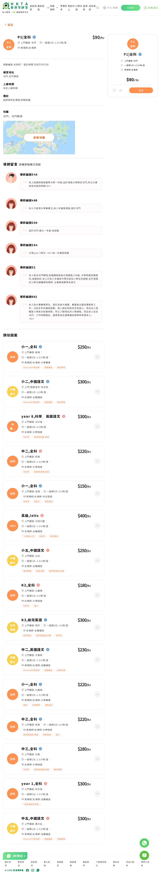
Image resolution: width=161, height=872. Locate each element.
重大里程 (47, 864)
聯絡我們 (86, 864)
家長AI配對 (130, 864)
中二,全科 (29, 451)
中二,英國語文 (32, 649)
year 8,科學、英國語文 (40, 416)
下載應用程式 (101, 864)
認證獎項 (34, 864)
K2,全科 (28, 585)
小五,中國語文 (32, 550)
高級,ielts (30, 515)
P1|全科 (24, 37)
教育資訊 (21, 864)
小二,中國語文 (32, 381)
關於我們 (8, 864)
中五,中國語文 (32, 818)
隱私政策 (116, 864)
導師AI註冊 (145, 864)
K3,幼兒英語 (31, 620)
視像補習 (60, 864)
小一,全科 (29, 347)
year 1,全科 (31, 783)
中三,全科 (29, 719)
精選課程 (73, 864)
